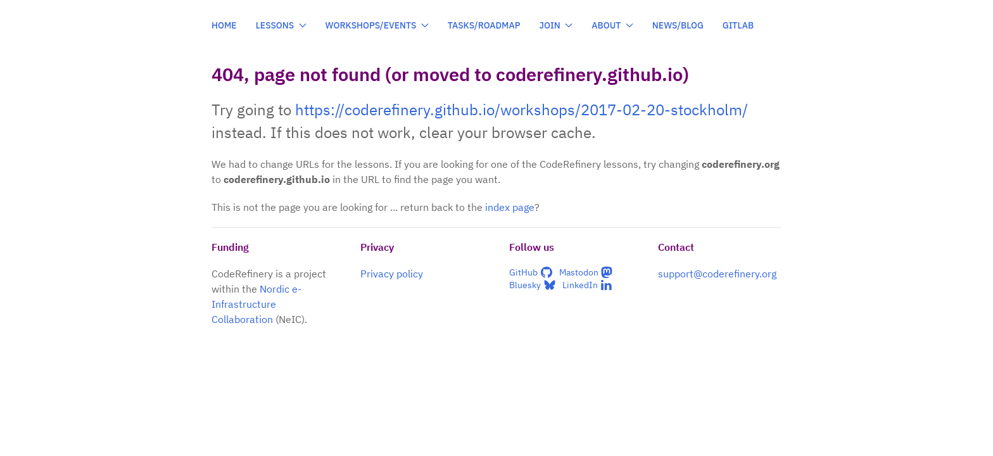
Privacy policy (391, 273)
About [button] (612, 25)
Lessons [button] (281, 25)
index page (509, 207)
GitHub (531, 272)
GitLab (738, 25)
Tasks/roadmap (484, 25)
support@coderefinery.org (717, 273)
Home (224, 25)
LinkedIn (587, 285)
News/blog (678, 25)
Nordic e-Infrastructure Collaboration (256, 304)
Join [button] (556, 25)
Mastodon (586, 272)
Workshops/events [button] (377, 25)
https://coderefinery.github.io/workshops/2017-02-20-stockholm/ (521, 109)
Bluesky (532, 285)
